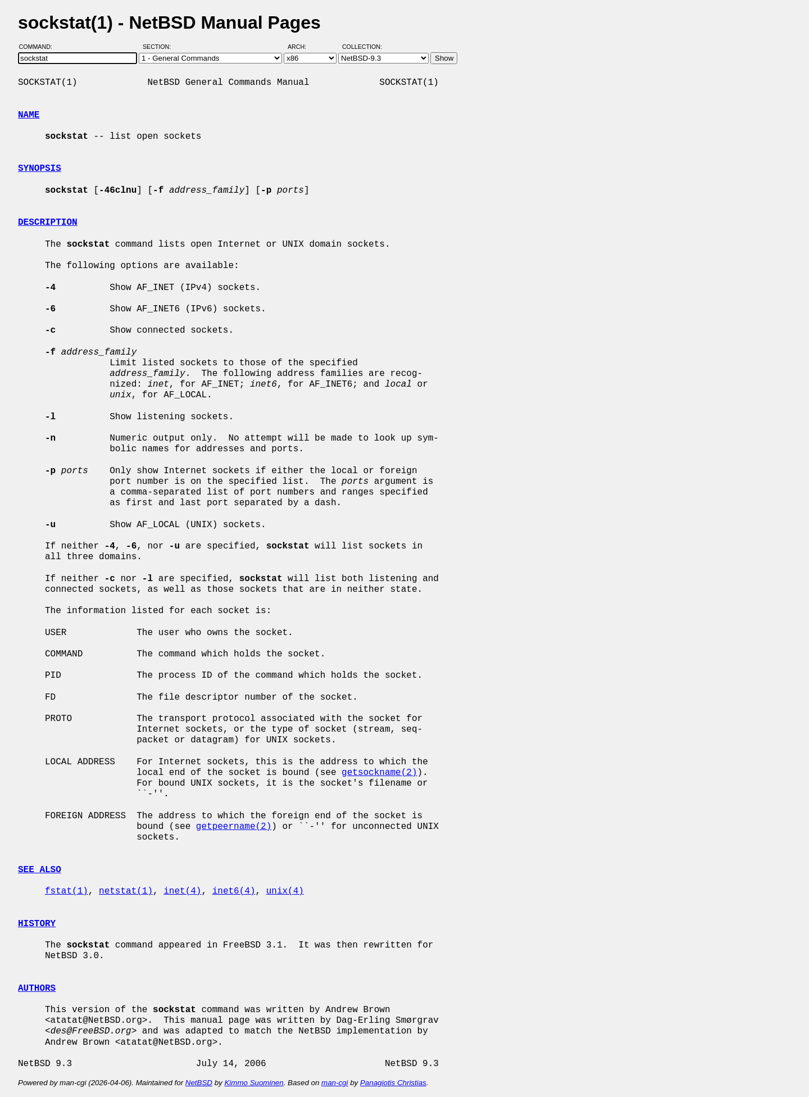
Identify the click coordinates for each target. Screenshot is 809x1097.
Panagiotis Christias (393, 1082)
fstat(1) (66, 891)
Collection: (362, 46)
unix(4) (285, 891)
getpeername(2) (233, 827)
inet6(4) (234, 891)
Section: (159, 46)
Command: (39, 46)
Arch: (302, 46)
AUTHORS (37, 988)
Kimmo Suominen (253, 1082)
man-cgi (334, 1082)
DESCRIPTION (48, 222)
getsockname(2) (379, 773)
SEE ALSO (39, 870)
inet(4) (182, 891)
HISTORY (37, 924)
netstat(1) (126, 891)
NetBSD (198, 1082)
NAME (28, 115)
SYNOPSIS (39, 168)
